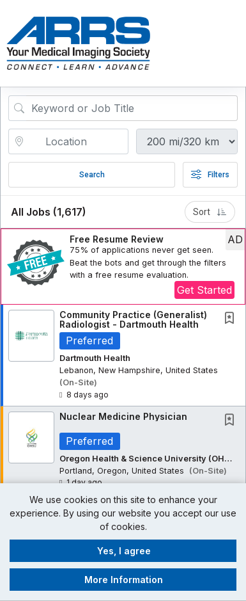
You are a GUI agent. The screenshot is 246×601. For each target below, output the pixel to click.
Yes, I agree (124, 550)
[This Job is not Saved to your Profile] (232, 319)
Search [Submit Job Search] (92, 174)
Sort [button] (210, 212)
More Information (123, 579)
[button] (234, 43)
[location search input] (77, 141)
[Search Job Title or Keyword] (132, 108)
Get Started (204, 290)
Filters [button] (210, 174)
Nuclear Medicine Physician (123, 416)
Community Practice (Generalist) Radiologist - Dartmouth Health (133, 319)
